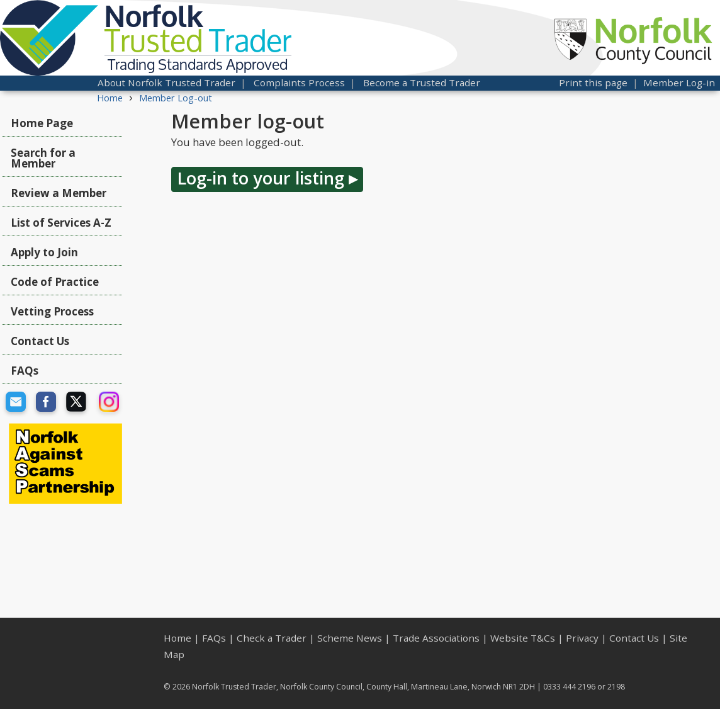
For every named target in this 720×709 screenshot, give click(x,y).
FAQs (24, 370)
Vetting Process (52, 311)
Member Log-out (175, 98)
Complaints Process (299, 82)
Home (110, 98)
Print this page (593, 82)
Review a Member (58, 193)
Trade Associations (436, 638)
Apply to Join (44, 252)
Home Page (42, 123)
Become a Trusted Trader (421, 82)
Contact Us (40, 341)
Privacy (582, 638)
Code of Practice (55, 282)
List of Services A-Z (61, 222)
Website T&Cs (522, 638)
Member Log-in (679, 82)
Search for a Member (43, 158)
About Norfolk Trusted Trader (166, 82)
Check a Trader (272, 638)
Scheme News (349, 638)
